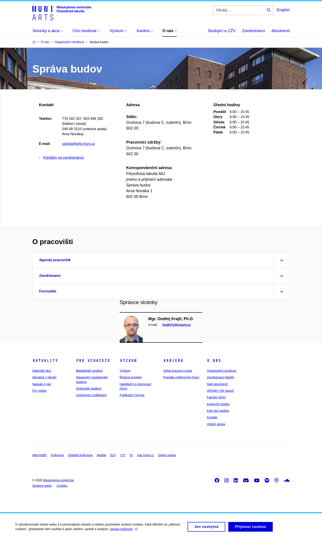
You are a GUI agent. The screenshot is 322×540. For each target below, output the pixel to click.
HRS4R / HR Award (220, 390)
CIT (122, 455)
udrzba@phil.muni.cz (78, 144)
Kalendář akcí (41, 370)
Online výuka (167, 455)
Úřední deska (216, 424)
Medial (101, 455)
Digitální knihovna (80, 455)
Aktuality (45, 360)
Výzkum (128, 360)
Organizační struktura (221, 370)
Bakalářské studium (89, 370)
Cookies (62, 485)
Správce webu (42, 485)
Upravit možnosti (123, 531)
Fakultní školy (216, 397)
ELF (113, 455)
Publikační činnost (132, 395)
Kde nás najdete (218, 410)
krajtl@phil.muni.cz (177, 325)
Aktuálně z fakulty (44, 377)
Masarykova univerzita (58, 480)
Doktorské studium (88, 388)
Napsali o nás (41, 384)
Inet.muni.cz (145, 455)
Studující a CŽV (222, 31)
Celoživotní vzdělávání (91, 395)
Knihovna (57, 455)
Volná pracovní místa (177, 370)
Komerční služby (218, 404)
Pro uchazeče (93, 360)
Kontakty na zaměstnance (63, 157)
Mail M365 (39, 455)
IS (131, 455)
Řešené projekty (131, 377)
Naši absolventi (217, 384)
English (283, 10)
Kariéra (173, 360)
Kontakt (212, 417)
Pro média (39, 390)
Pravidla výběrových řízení (181, 377)
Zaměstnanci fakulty (220, 377)
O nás (214, 360)
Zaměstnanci (253, 31)
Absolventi (280, 31)
